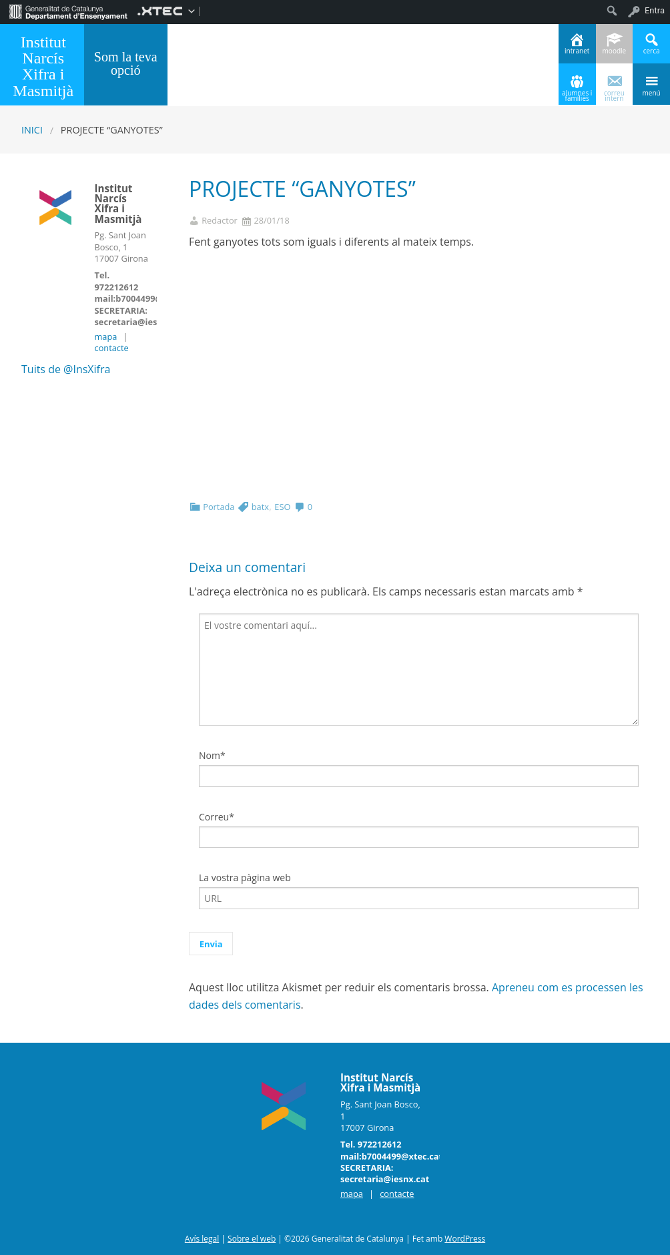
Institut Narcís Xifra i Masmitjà (43, 66)
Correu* (216, 816)
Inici (32, 129)
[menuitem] (68, 10)
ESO (282, 507)
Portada (218, 507)
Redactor (220, 220)
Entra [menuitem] (655, 10)
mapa (106, 336)
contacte (112, 348)
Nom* (212, 755)
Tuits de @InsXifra (65, 369)
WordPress (464, 1238)
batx (260, 507)
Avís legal (202, 1238)
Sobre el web (252, 1238)
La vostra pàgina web (245, 877)
